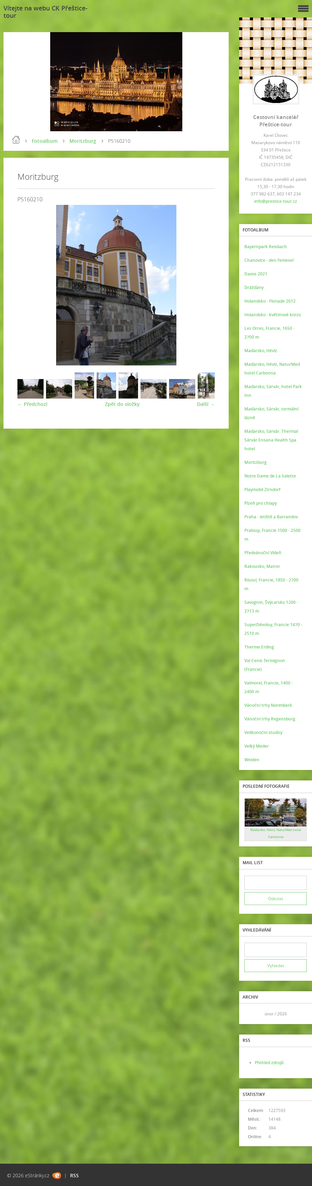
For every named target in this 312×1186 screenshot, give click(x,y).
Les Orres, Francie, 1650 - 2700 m (269, 332)
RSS (74, 1175)
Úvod (16, 139)
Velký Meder (256, 746)
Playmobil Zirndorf (262, 489)
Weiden (251, 760)
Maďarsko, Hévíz (260, 351)
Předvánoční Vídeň (262, 553)
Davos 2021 (255, 274)
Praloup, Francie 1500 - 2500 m (272, 534)
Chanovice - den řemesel (269, 260)
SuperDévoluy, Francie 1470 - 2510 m (273, 629)
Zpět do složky (122, 404)
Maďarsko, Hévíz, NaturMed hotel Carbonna (272, 368)
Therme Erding (259, 647)
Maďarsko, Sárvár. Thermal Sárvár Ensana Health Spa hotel (271, 440)
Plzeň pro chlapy (260, 503)
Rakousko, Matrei (262, 566)
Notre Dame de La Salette (270, 476)
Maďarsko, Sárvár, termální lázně (271, 413)
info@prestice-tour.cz (275, 201)
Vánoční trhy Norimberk (268, 705)
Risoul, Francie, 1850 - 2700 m (271, 584)
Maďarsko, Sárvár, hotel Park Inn (273, 391)
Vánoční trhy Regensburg (269, 719)
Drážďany (254, 287)
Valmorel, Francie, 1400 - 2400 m (268, 687)
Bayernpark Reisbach (265, 247)
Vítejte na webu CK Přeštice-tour (45, 12)
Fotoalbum (45, 141)
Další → (206, 404)
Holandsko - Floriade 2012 (270, 301)
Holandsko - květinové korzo (272, 315)
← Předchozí (32, 404)
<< (252, 1014)
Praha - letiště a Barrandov (271, 517)
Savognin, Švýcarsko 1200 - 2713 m (271, 606)
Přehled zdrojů (269, 1063)
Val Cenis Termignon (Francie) (264, 665)
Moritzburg (82, 141)
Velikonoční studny (263, 732)
